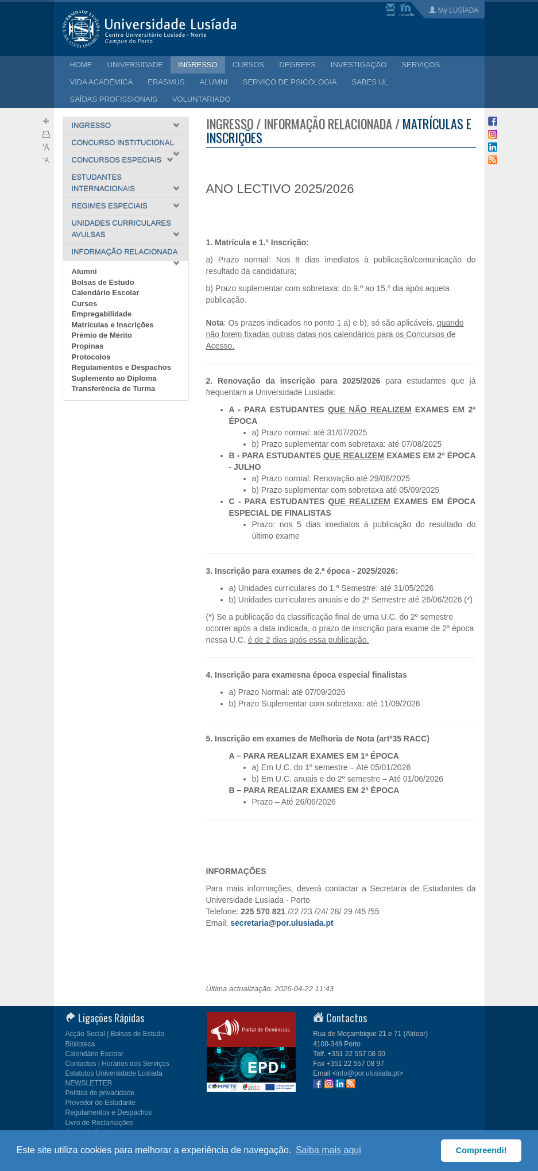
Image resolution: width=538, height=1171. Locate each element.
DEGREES (297, 64)
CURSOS (249, 64)
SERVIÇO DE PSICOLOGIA (290, 82)
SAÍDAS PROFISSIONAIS (113, 99)
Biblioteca (80, 1044)
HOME (81, 64)
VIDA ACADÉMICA (101, 82)
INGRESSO (198, 64)
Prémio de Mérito (102, 335)
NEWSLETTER (89, 1083)
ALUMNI (214, 82)
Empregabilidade (102, 314)
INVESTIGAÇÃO (359, 64)
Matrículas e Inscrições (113, 324)
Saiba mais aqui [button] (328, 1150)
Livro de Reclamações (99, 1123)
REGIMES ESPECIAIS (110, 206)
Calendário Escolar (106, 292)
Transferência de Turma (114, 388)
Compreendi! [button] (481, 1150)
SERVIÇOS (420, 64)
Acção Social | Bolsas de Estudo (115, 1034)
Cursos (85, 303)
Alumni (84, 271)
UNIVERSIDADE (135, 64)
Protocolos (91, 357)
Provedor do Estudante (100, 1103)
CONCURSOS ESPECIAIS (117, 160)
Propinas (88, 346)
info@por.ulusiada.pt (368, 1073)
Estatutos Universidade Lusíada (113, 1073)
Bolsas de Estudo (103, 282)
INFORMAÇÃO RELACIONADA (125, 252)
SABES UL (370, 82)
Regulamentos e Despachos (121, 367)
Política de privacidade (100, 1093)
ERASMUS (166, 82)
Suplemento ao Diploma (114, 378)
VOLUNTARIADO (201, 99)
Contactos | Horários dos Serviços (117, 1064)
